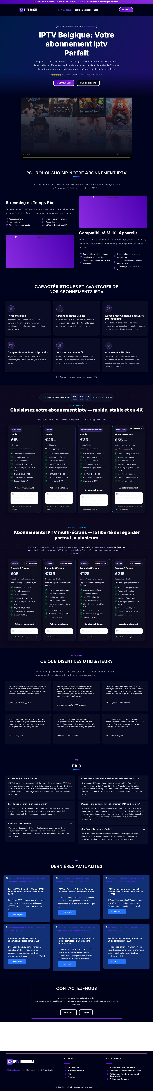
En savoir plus (17, 916)
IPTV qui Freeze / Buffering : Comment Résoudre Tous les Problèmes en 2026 (76, 891)
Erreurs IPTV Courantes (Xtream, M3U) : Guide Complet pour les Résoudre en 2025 (26, 892)
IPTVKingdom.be (13, 1070)
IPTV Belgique (64, 10)
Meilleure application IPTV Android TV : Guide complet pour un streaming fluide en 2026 (76, 940)
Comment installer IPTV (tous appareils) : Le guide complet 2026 (24, 938)
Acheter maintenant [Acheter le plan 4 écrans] (93, 625)
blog (96, 10)
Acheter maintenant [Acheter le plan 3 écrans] (59, 625)
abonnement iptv (83, 10)
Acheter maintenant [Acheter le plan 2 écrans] (24, 625)
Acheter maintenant (24, 488)
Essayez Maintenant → (90, 26)
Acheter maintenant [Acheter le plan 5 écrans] (128, 625)
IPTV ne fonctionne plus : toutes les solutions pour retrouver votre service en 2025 (125, 892)
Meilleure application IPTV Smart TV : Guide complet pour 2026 (125, 938)
